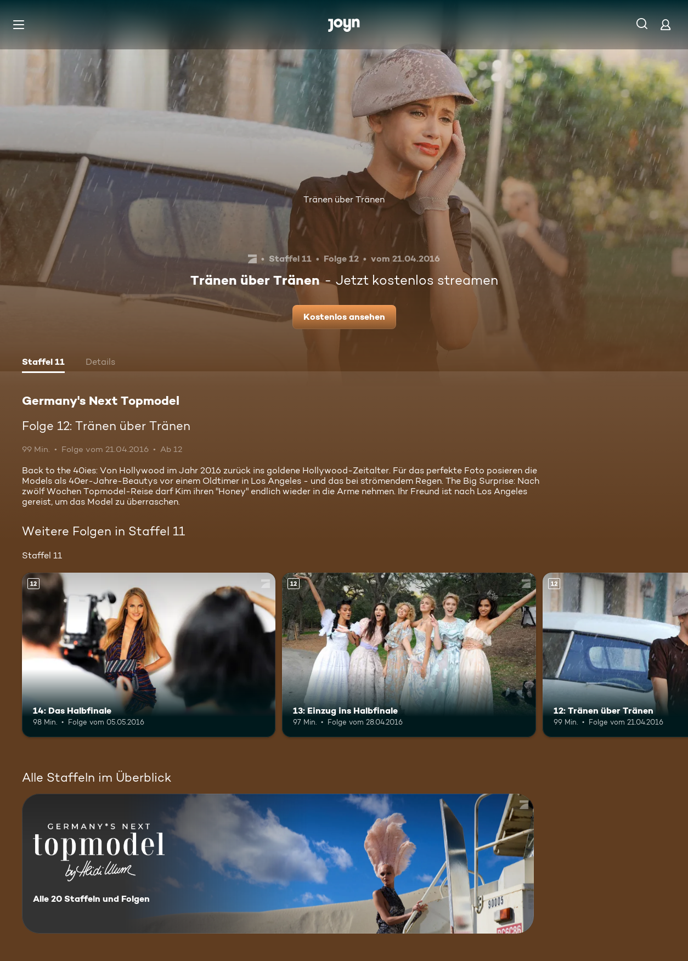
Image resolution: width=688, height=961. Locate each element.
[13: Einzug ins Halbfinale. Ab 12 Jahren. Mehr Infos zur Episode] (408, 655)
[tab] (43, 363)
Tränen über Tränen (344, 199)
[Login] (665, 24)
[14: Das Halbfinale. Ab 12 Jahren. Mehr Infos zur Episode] (148, 655)
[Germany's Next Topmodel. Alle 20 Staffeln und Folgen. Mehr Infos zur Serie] (278, 864)
